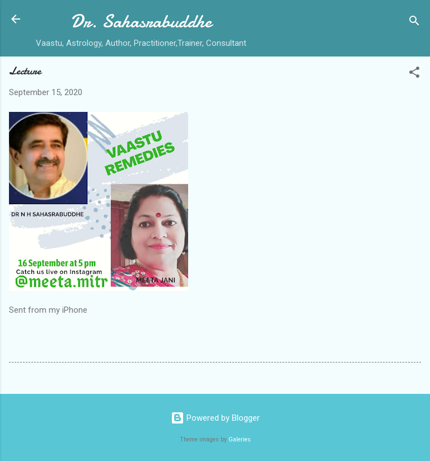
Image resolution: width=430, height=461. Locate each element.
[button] (414, 74)
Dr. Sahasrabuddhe (141, 21)
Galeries (239, 439)
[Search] (414, 23)
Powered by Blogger (215, 418)
